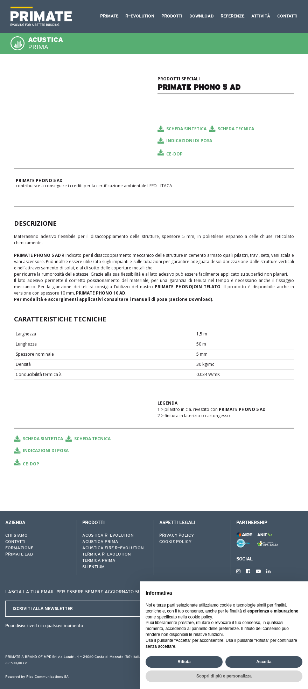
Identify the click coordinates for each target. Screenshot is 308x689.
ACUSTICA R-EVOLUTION (108, 536)
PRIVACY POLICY (176, 536)
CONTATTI (15, 542)
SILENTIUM (93, 567)
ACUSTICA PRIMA (100, 542)
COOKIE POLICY (175, 542)
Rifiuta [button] (183, 661)
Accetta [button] (263, 661)
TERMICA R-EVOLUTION (106, 554)
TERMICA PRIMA (98, 561)
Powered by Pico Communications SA (37, 677)
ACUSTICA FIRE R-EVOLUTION (113, 548)
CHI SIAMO (16, 536)
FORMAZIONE (19, 548)
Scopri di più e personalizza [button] (224, 676)
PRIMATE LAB (19, 554)
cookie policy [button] (200, 617)
